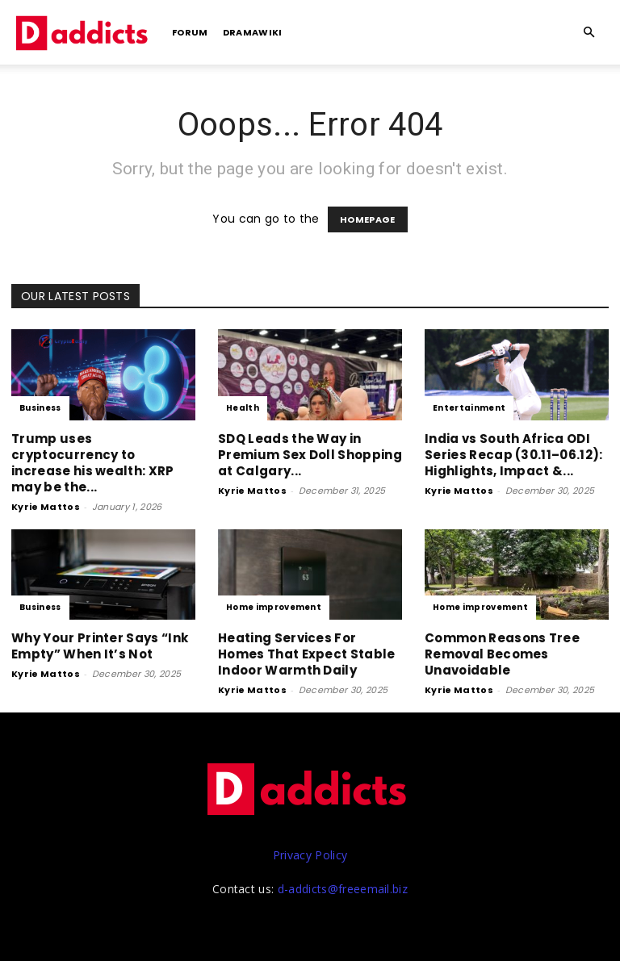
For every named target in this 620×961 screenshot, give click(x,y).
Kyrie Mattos (45, 506)
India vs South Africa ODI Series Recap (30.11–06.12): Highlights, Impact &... (514, 454)
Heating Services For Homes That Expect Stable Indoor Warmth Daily (307, 654)
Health (242, 408)
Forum (190, 32)
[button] (589, 32)
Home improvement (273, 607)
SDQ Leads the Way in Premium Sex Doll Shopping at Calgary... (310, 454)
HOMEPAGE (368, 219)
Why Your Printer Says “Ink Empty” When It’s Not (99, 645)
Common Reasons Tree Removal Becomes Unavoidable (502, 654)
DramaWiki (253, 32)
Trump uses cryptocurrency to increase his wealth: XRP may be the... (92, 462)
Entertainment (469, 408)
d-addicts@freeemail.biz (343, 888)
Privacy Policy (310, 855)
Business (40, 408)
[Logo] (84, 32)
